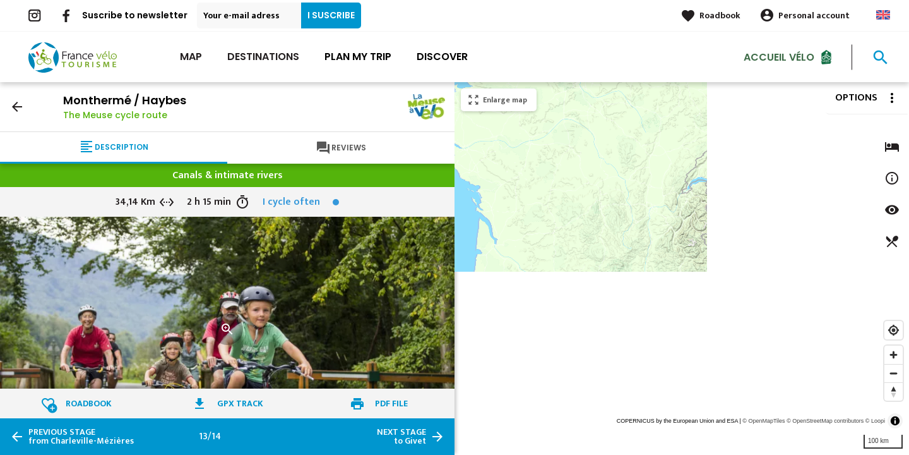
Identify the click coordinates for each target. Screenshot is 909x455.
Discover (442, 56)
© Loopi (875, 421)
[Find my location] (893, 330)
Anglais (883, 15)
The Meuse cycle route (115, 115)
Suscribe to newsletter (134, 15)
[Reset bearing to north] (893, 391)
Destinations (263, 56)
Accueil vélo (779, 56)
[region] (681, 268)
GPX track (240, 403)
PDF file (391, 403)
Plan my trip (357, 56)
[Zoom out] (893, 373)
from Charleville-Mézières (81, 437)
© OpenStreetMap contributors (825, 421)
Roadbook (719, 15)
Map (191, 56)
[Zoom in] (893, 355)
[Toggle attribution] (895, 420)
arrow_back (17, 106)
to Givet (401, 437)
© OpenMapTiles (763, 421)
